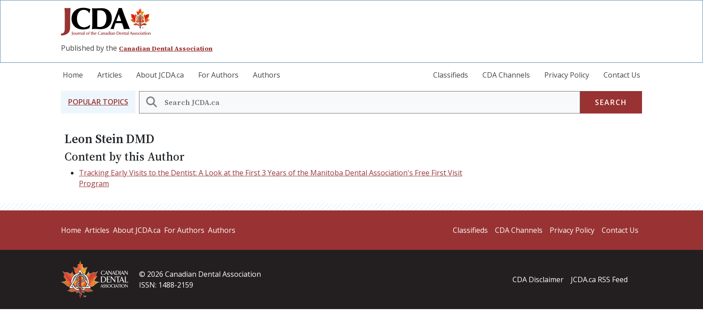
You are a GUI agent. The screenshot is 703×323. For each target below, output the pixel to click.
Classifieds (450, 75)
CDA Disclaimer (538, 279)
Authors (266, 75)
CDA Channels (506, 75)
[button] (98, 102)
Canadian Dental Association (166, 48)
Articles (109, 75)
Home (73, 75)
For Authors (218, 75)
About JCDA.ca (160, 75)
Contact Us (621, 75)
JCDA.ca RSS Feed (599, 279)
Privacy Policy (566, 75)
